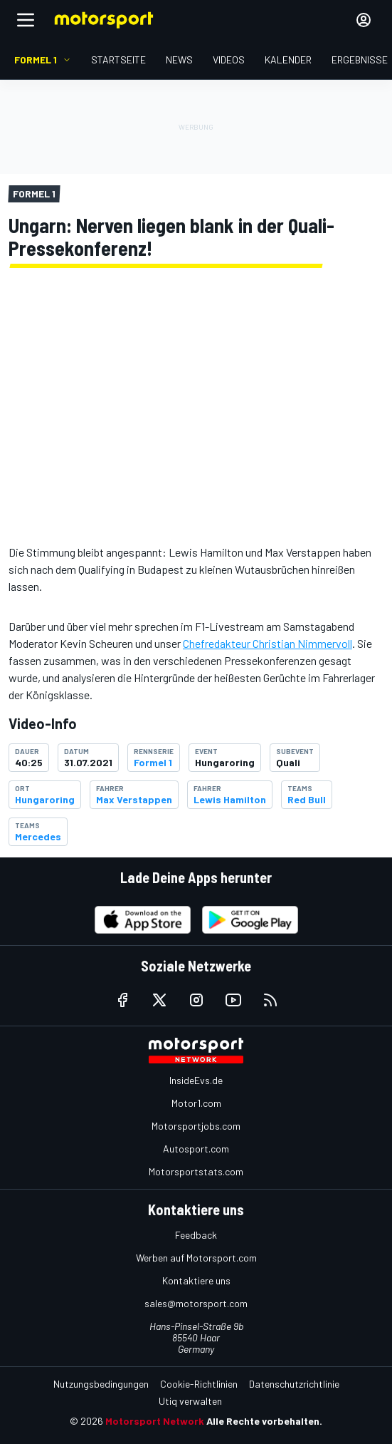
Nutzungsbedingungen (101, 1384)
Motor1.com (196, 1103)
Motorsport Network (154, 1421)
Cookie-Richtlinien (199, 1384)
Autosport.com (196, 1149)
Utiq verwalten (190, 1401)
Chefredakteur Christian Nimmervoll (267, 643)
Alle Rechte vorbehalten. (264, 1421)
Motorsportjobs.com (196, 1126)
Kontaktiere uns (196, 1280)
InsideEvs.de (196, 1080)
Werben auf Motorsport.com (196, 1258)
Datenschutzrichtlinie (294, 1384)
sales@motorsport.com (196, 1303)
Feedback (196, 1235)
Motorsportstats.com (196, 1171)
